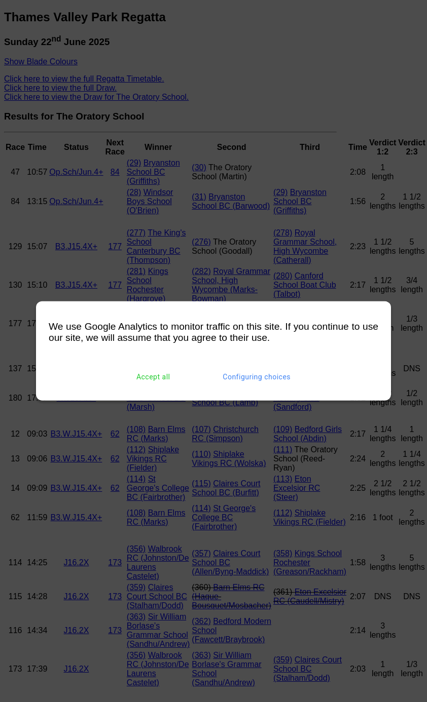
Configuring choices (257, 376)
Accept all (153, 376)
